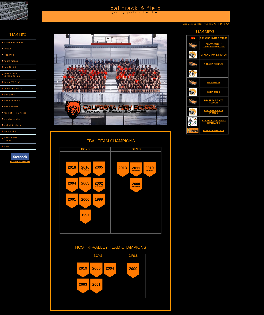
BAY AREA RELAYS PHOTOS (213, 111)
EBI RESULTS (213, 82)
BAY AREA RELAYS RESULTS (213, 101)
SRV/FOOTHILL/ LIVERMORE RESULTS (214, 45)
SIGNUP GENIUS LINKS (213, 131)
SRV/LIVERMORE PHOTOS (214, 55)
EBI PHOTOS (213, 92)
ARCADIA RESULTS (213, 64)
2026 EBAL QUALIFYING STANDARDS (214, 121)
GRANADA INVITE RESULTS (213, 38)
